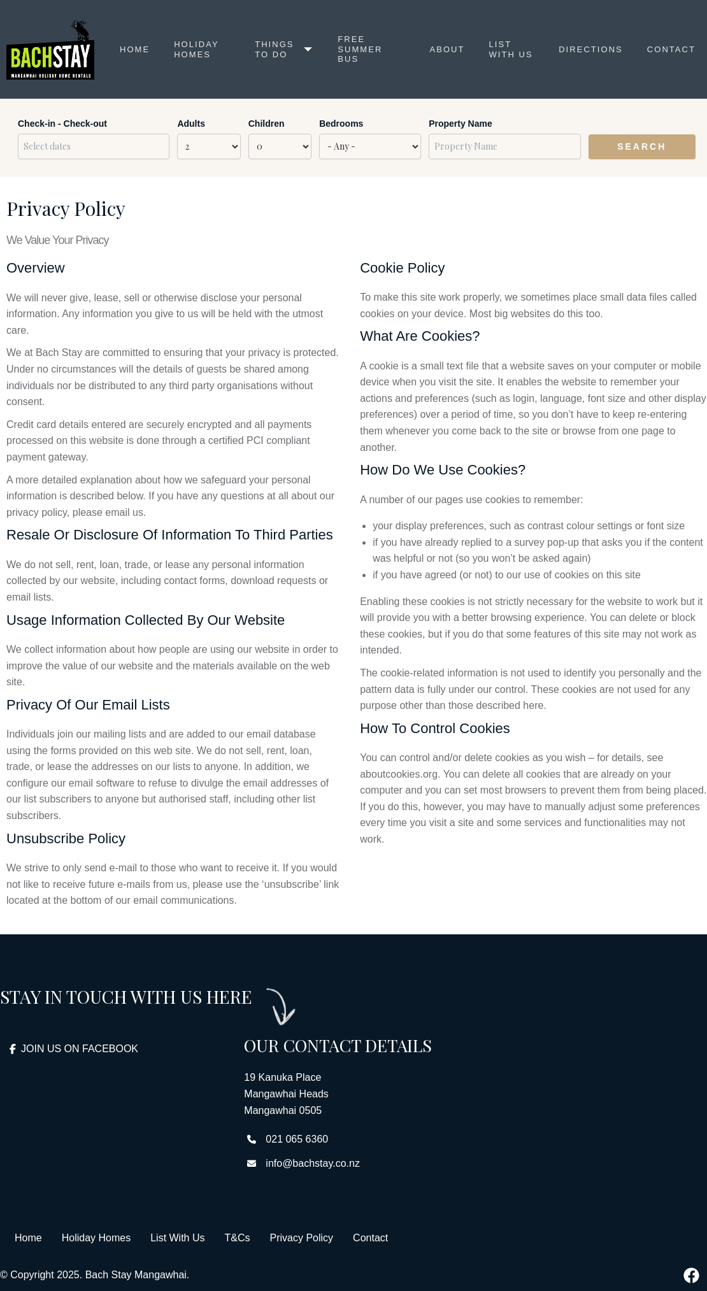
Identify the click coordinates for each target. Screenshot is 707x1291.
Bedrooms (341, 123)
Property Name (460, 123)
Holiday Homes (197, 49)
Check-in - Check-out (62, 123)
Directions (588, 49)
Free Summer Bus (359, 49)
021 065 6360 (297, 1139)
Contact (670, 49)
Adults (191, 123)
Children (266, 123)
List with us (501, 49)
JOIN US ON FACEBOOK (74, 1048)
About (444, 49)
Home (135, 49)
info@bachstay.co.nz (313, 1163)
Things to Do (283, 49)
